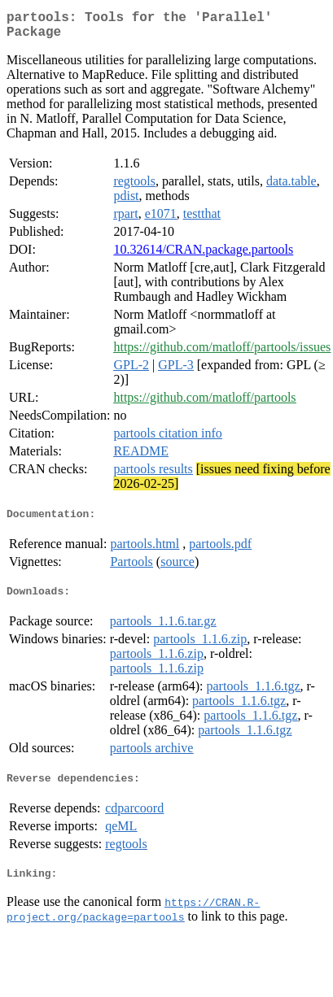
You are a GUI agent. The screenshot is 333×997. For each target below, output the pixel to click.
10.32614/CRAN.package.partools (203, 256)
